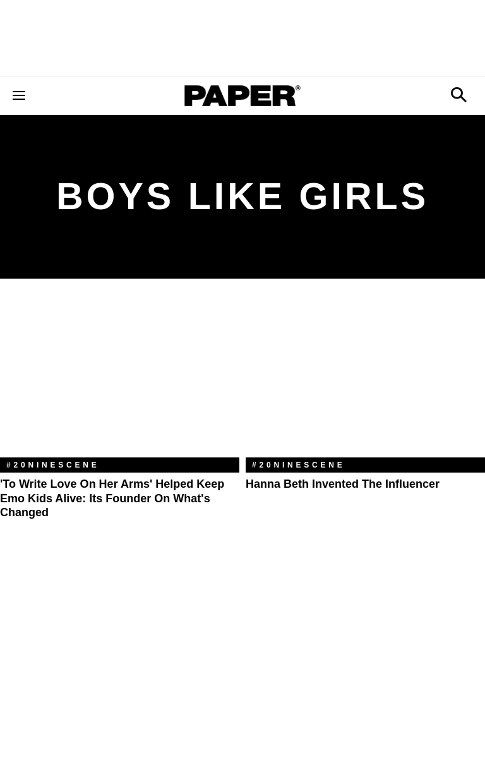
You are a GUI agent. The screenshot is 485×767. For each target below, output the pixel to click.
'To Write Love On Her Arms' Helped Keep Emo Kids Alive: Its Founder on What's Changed (112, 498)
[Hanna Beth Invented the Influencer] (365, 377)
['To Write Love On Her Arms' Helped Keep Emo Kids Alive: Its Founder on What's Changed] (119, 377)
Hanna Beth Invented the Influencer (343, 484)
